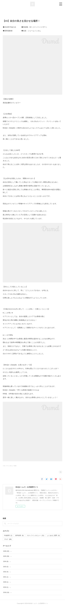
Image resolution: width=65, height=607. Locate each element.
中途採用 (8, 535)
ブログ (8, 539)
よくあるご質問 (53, 535)
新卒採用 (19, 535)
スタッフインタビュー (35, 535)
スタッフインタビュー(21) (9, 465)
